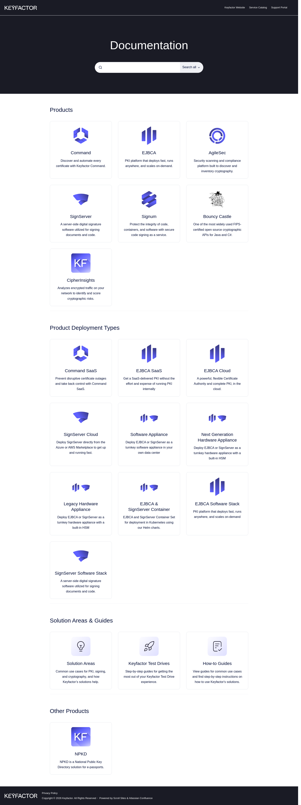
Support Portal (279, 7)
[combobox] (137, 67)
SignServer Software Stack (81, 573)
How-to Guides (217, 663)
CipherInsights (81, 280)
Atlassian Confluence (141, 798)
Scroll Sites (119, 798)
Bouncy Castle (217, 216)
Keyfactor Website (234, 7)
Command (81, 152)
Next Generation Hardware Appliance (217, 437)
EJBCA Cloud (217, 370)
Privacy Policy (50, 793)
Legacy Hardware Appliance (81, 506)
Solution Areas (81, 663)
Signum (149, 216)
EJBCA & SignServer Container (149, 506)
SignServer (80, 216)
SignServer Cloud (81, 434)
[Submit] (100, 67)
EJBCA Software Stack (217, 503)
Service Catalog (258, 7)
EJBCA (149, 152)
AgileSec (217, 152)
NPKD (81, 754)
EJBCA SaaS (149, 370)
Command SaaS (81, 370)
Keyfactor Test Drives (149, 663)
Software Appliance (149, 434)
